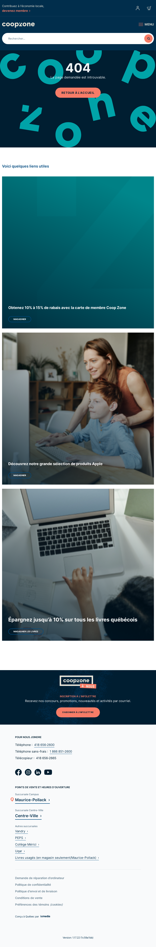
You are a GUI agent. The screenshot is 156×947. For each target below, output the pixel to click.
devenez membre (16, 10)
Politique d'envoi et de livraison (36, 891)
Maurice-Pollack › (32, 799)
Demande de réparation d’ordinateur (39, 878)
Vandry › (21, 831)
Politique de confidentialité (33, 885)
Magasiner (19, 319)
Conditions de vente (28, 898)
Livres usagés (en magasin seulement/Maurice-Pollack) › (57, 857)
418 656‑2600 (44, 745)
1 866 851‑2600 (61, 751)
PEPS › (20, 838)
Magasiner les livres (25, 631)
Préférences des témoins (39, 904)
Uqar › (20, 851)
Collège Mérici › (27, 844)
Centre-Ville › (28, 815)
